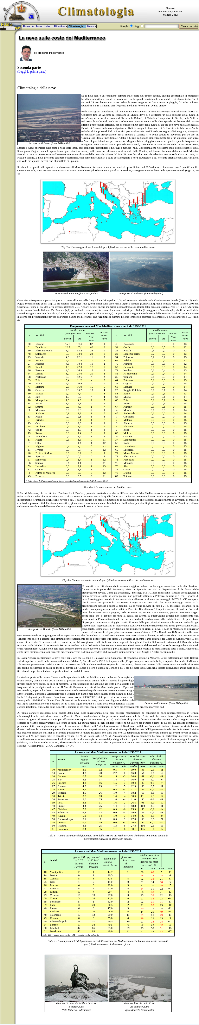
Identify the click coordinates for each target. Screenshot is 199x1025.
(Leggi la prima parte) (31, 71)
